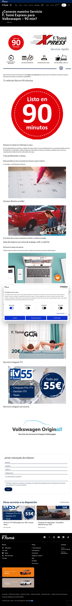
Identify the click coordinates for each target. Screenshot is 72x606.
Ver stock (16, 5)
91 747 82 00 (57, 5)
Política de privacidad (14, 594)
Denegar (15, 318)
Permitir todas (57, 318)
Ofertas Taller (42, 5)
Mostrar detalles (61, 313)
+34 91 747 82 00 (65, 549)
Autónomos (31, 5)
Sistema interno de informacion (59, 594)
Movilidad (34, 561)
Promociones (35, 563)
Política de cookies (25, 594)
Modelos (20, 5)
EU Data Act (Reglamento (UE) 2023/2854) (12, 597)
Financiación (35, 553)
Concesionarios (35, 550)
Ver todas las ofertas (64, 502)
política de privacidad (40, 483)
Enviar (8, 489)
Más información (7, 527)
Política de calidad (35, 594)
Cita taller (63, 5)
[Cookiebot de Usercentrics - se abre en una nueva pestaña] (61, 287)
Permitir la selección (36, 318)
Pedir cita (9, 22)
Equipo (47, 5)
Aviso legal (5, 594)
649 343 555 (64, 553)
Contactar (52, 5)
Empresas (25, 5)
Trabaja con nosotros (37, 555)
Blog (33, 558)
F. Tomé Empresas (36, 548)
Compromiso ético (45, 594)
